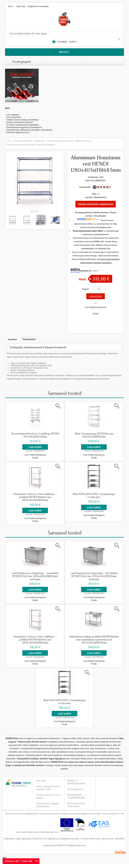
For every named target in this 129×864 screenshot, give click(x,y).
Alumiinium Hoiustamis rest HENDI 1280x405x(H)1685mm (31, 145)
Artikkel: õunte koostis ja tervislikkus (22, 120)
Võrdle (96, 314)
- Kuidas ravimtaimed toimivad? (19, 122)
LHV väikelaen (12, 115)
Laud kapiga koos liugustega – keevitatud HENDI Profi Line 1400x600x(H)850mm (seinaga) (35, 576)
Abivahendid (39, 141)
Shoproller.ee (120, 852)
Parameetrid (29, 339)
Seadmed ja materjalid (23, 141)
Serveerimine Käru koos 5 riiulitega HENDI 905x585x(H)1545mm (35, 435)
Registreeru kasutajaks (38, 6)
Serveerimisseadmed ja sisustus (60, 141)
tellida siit (99, 241)
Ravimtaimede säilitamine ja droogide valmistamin (28, 130)
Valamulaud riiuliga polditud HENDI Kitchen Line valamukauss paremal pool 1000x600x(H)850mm (94, 639)
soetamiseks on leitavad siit (95, 248)
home (9, 141)
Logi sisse (20, 6)
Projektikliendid (76, 797)
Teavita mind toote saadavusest (95, 204)
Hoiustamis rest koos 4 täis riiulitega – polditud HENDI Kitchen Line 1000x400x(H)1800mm (35, 497)
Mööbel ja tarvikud (83, 141)
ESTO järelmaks (13, 117)
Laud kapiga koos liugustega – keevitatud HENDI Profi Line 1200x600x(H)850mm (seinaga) (93, 576)
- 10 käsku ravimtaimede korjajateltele (22, 125)
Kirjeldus (12, 339)
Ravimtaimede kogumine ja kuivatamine (24, 127)
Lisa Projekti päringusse (95, 307)
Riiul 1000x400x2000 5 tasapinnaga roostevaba (94, 496)
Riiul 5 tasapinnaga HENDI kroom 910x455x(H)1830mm (94, 435)
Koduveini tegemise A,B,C (18, 132)
